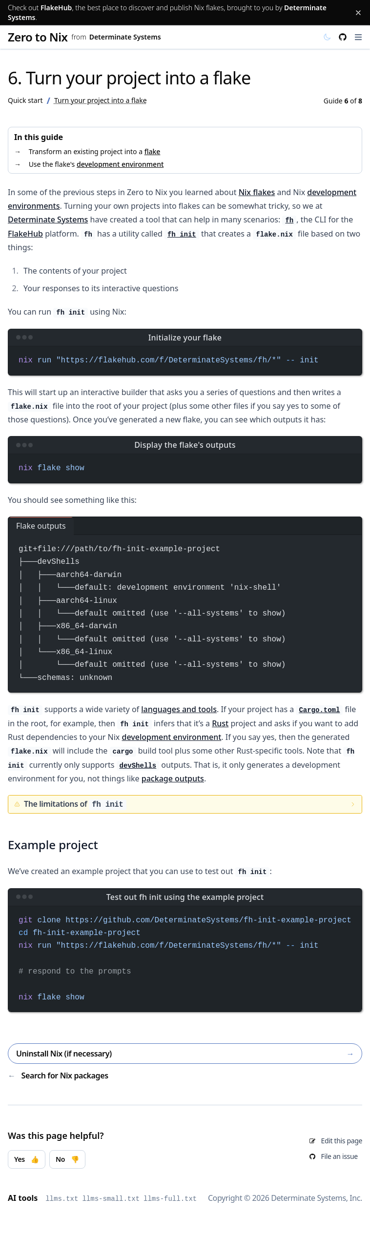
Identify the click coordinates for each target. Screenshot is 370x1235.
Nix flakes (257, 192)
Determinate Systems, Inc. (316, 1198)
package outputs (173, 778)
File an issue (339, 1156)
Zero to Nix (37, 37)
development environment (120, 164)
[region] (185, 959)
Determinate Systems (125, 36)
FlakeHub (56, 7)
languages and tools (179, 709)
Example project (53, 845)
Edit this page (341, 1140)
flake (152, 151)
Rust (220, 723)
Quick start (25, 100)
